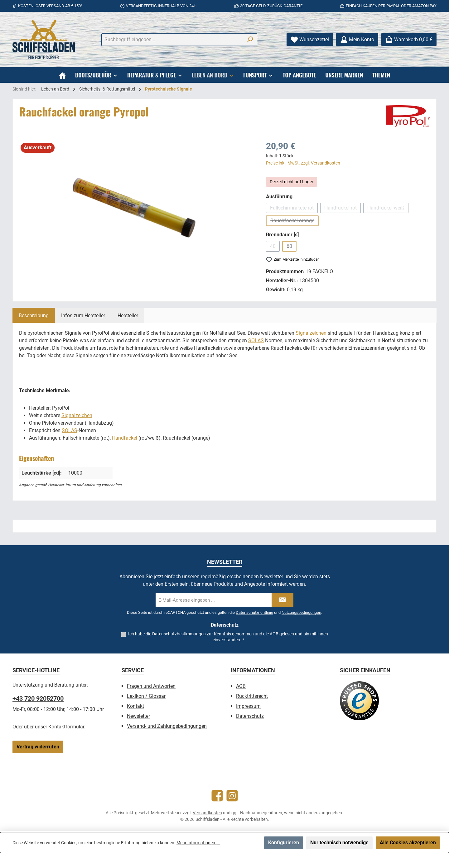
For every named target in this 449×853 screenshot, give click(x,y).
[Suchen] (250, 39)
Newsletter (138, 716)
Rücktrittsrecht (252, 696)
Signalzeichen (311, 333)
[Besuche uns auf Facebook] (217, 796)
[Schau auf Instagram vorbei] (232, 796)
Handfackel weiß (387, 209)
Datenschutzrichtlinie (254, 612)
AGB (274, 633)
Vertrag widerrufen (38, 747)
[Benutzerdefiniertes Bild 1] (359, 700)
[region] (136, 207)
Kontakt (135, 706)
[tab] (33, 315)
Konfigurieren (283, 843)
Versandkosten (207, 812)
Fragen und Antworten (151, 686)
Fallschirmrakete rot (294, 209)
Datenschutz (250, 716)
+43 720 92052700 (38, 698)
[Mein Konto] (357, 39)
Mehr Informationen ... (198, 842)
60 (292, 247)
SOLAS (256, 340)
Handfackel (124, 438)
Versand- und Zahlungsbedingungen (167, 726)
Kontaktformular (66, 727)
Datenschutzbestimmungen (179, 633)
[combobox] (172, 39)
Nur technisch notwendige (339, 843)
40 (275, 247)
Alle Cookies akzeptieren (408, 843)
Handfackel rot (342, 209)
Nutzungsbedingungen (301, 612)
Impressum (248, 706)
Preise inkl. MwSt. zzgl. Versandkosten (303, 162)
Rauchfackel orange (294, 222)
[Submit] (282, 600)
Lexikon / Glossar (146, 696)
